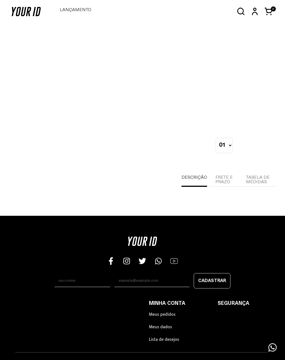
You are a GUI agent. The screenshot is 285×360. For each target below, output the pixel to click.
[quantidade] (224, 145)
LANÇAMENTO (75, 10)
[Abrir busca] (241, 11)
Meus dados (160, 327)
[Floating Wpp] (272, 347)
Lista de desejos (164, 339)
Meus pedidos (162, 314)
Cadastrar (212, 281)
